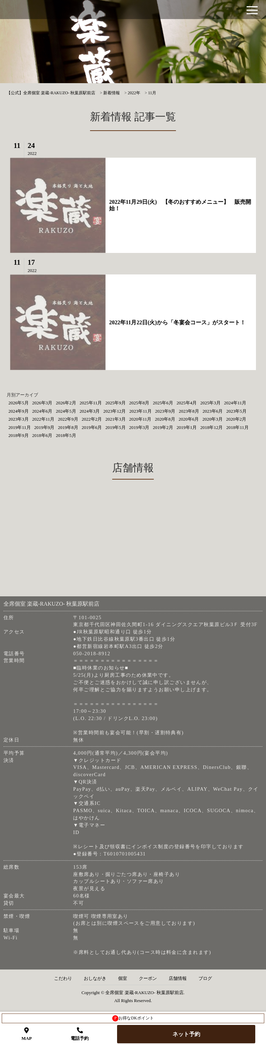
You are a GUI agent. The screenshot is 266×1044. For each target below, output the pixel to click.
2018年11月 (237, 427)
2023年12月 (114, 411)
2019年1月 (187, 427)
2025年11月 (91, 402)
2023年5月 (236, 411)
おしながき (95, 978)
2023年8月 (189, 411)
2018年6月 (42, 435)
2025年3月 (210, 402)
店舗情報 (178, 978)
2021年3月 (115, 419)
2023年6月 (213, 411)
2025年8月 (139, 402)
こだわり (63, 978)
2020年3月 (212, 419)
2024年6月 (42, 411)
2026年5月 (18, 402)
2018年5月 (66, 435)
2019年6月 (92, 427)
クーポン (148, 978)
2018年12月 (211, 427)
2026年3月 (42, 402)
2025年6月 (163, 402)
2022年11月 (43, 419)
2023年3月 (18, 419)
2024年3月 (90, 411)
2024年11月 (235, 402)
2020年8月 (165, 419)
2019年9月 (44, 427)
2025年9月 (115, 402)
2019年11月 (19, 427)
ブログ (205, 978)
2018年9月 (18, 435)
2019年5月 (115, 427)
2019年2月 (163, 427)
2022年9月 (68, 419)
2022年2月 (92, 419)
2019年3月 (139, 427)
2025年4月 (187, 402)
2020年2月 (236, 419)
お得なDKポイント (132, 1018)
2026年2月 (66, 402)
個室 (122, 978)
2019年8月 (68, 427)
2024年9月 (18, 411)
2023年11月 (140, 411)
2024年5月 (66, 411)
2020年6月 (189, 419)
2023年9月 (165, 411)
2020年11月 (140, 419)
